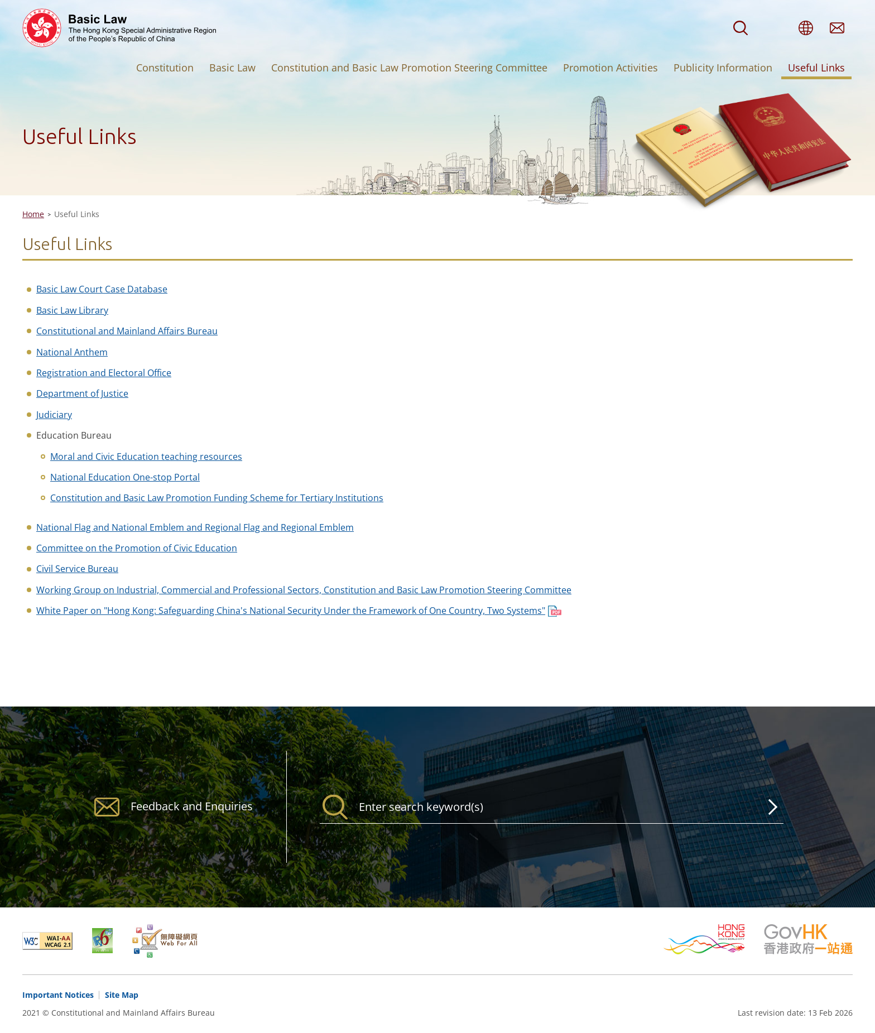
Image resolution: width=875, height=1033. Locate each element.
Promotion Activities (610, 67)
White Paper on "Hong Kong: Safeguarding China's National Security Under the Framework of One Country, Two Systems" (290, 610)
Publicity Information (723, 67)
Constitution (165, 67)
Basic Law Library (72, 310)
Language (806, 28)
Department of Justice (82, 393)
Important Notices (58, 994)
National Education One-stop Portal (125, 477)
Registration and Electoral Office (103, 373)
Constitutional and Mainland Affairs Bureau (127, 331)
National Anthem (72, 352)
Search (740, 28)
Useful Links (816, 67)
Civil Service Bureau (77, 569)
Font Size (774, 28)
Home (33, 214)
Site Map (121, 994)
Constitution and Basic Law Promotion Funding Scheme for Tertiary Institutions (216, 498)
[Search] (551, 807)
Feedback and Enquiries (837, 28)
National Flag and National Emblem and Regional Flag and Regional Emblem (195, 527)
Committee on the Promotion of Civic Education (136, 548)
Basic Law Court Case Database (101, 289)
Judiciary (54, 415)
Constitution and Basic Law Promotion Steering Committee (409, 67)
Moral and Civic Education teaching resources (146, 456)
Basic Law (232, 67)
